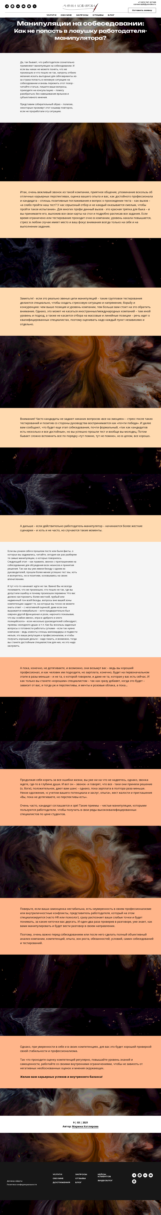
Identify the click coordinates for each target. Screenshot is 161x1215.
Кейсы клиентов (104, 1175)
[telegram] (134, 1177)
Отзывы (98, 15)
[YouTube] (23, 7)
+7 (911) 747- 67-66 (147, 2)
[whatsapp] (140, 1177)
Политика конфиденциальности (22, 1184)
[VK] (18, 7)
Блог (111, 15)
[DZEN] (29, 7)
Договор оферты (14, 1181)
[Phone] (34, 7)
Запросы (82, 15)
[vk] (145, 1177)
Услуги (51, 15)
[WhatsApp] (12, 7)
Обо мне (66, 15)
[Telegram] (7, 7)
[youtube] (151, 1177)
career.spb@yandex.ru (144, 4)
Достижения (61, 1182)
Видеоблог (105, 1180)
